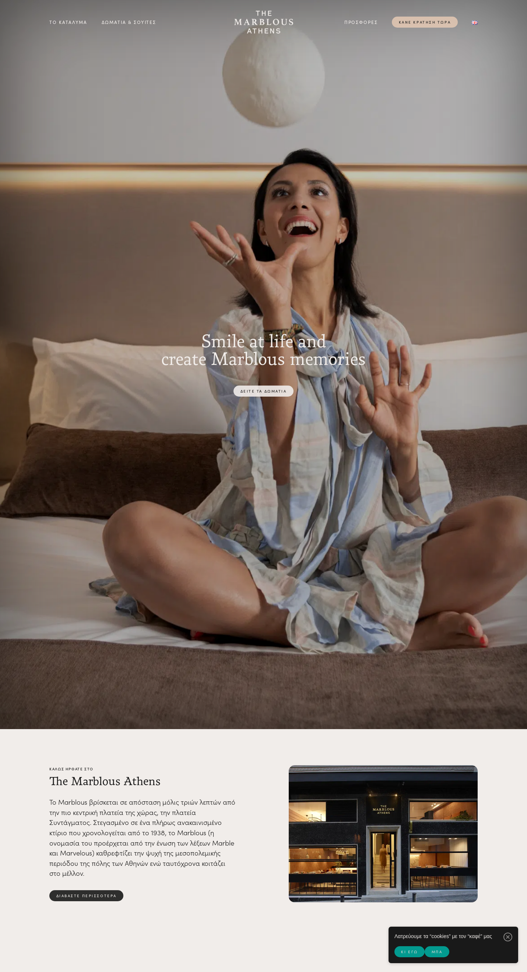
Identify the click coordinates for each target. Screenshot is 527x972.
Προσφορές (361, 22)
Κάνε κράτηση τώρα (425, 22)
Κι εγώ (409, 951)
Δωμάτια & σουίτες (129, 22)
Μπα (437, 951)
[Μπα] (507, 937)
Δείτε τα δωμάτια (263, 391)
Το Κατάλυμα (68, 22)
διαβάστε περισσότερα (86, 895)
